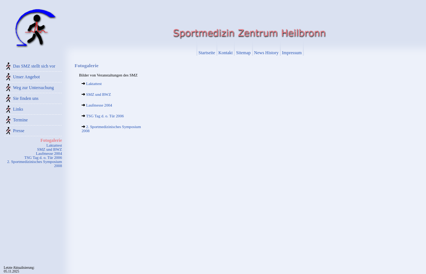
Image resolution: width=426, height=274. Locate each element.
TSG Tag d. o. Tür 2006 (43, 158)
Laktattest (54, 145)
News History (266, 52)
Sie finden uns (26, 98)
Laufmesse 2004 (49, 153)
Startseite (207, 52)
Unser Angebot (26, 76)
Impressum (292, 52)
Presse (18, 130)
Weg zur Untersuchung (33, 87)
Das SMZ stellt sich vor (34, 66)
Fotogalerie (51, 140)
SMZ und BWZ (49, 149)
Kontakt (226, 52)
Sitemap (243, 52)
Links (18, 109)
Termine (20, 120)
